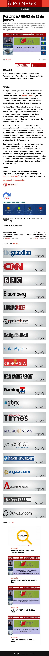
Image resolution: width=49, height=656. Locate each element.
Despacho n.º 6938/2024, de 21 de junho (24, 581)
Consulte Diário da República (14, 180)
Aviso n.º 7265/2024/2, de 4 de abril (22, 641)
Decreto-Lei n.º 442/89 (11, 176)
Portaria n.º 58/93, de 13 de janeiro (13, 235)
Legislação (7, 221)
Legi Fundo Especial (16, 218)
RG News (8, 60)
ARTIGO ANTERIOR (9, 232)
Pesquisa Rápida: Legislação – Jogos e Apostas (22, 551)
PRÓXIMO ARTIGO (40, 232)
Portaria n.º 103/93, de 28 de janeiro (36, 235)
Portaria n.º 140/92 (28, 96)
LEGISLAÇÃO (14, 548)
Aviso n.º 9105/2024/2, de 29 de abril (23, 611)
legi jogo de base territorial (33, 218)
